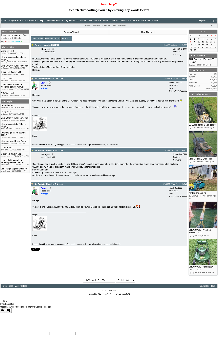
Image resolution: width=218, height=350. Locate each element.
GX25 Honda (7, 78)
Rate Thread (52, 38)
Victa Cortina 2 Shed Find (200, 159)
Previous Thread (70, 32)
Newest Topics (7, 47)
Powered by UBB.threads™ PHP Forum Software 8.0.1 (109, 294)
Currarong (177, 55)
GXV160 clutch (7, 93)
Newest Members (197, 55)
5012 (185, 184)
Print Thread (37, 38)
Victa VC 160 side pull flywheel (14, 141)
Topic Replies (7, 101)
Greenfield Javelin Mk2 (11, 72)
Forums (32, 20)
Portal (88, 25)
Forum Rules (7, 286)
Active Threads (119, 25)
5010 (185, 79)
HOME (104, 291)
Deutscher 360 (7, 105)
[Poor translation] (8, 310)
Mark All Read (21, 286)
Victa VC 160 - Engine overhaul (15, 66)
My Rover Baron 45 (197, 193)
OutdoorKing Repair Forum (13, 20)
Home (214, 286)
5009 (185, 45)
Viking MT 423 (7, 51)
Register (201, 20)
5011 (185, 150)
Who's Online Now (9, 31)
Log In (212, 20)
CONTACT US (111, 291)
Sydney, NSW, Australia (178, 91)
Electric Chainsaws (120, 20)
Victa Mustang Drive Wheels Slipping (13, 58)
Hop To (66, 38)
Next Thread (148, 32)
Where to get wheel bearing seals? (13, 134)
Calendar (106, 25)
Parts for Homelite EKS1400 (47, 45)
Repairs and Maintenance (51, 20)
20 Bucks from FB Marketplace (202, 125)
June (203, 31)
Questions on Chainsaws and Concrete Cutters (87, 20)
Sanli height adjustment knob (14, 169)
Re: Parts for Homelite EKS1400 (49, 79)
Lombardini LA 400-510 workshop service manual (12, 86)
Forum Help (204, 286)
